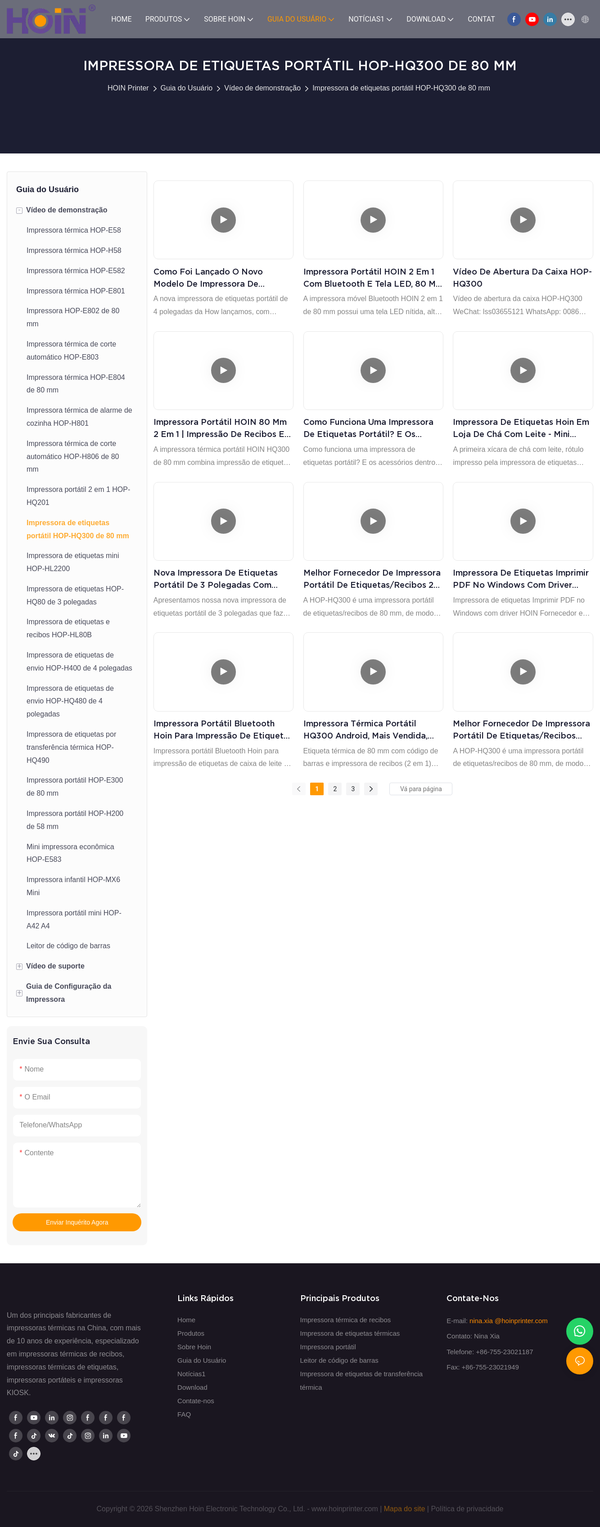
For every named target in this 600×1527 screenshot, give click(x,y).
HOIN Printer (128, 88)
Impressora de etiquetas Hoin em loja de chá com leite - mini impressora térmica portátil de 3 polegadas (521, 428)
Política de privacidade (467, 1509)
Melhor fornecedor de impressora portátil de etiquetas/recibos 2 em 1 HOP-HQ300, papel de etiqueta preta (372, 579)
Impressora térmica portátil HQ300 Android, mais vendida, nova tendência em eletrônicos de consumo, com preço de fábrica (367, 730)
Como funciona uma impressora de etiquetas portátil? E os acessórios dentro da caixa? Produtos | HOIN (368, 428)
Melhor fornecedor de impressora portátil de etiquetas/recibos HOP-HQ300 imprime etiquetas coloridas (521, 730)
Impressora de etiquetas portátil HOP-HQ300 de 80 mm (401, 88)
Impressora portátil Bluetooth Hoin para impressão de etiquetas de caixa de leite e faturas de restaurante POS (223, 730)
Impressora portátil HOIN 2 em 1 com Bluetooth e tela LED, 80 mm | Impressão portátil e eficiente (373, 278)
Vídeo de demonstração (262, 88)
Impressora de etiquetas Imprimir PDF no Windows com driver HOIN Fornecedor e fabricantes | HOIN (521, 579)
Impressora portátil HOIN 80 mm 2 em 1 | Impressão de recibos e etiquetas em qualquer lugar (220, 428)
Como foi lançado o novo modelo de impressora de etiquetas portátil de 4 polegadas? (208, 278)
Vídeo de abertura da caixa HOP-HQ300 (522, 277)
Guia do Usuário (187, 88)
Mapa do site (404, 1509)
